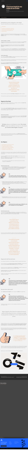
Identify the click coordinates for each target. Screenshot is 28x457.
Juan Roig (15, 443)
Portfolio (10, 441)
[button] (27, 0)
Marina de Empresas (16, 442)
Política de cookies (3, 448)
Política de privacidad (12, 448)
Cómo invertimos (16, 441)
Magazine (10, 442)
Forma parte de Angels (10, 443)
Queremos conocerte (14, 364)
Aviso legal (7, 448)
